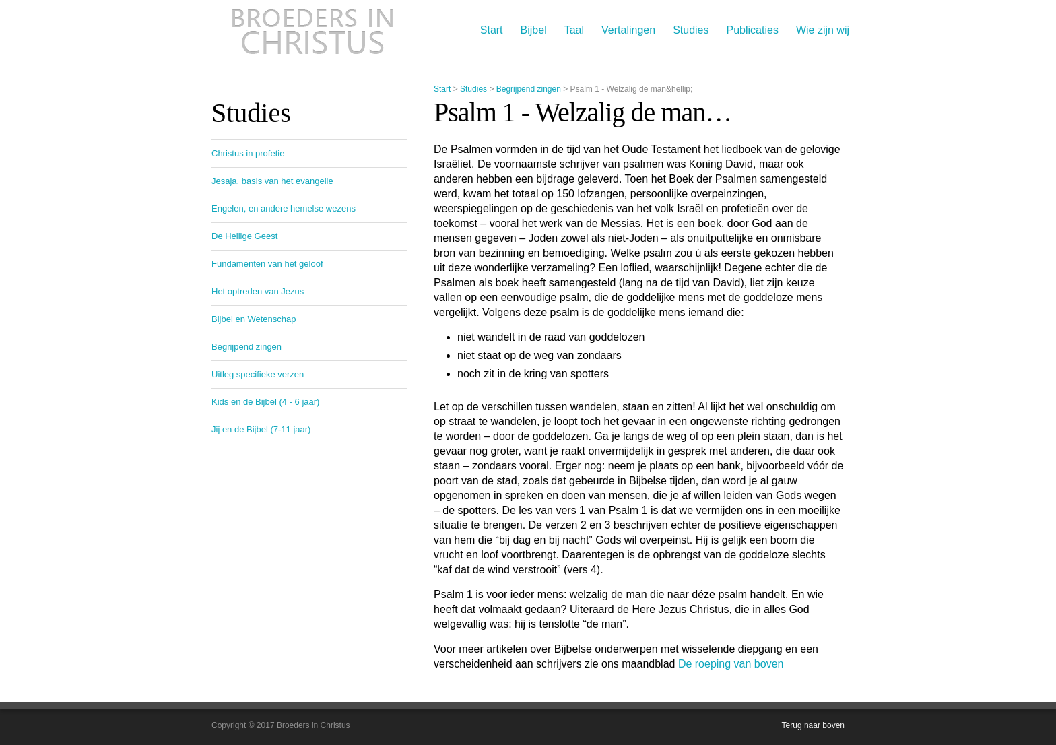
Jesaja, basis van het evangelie (272, 181)
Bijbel (534, 30)
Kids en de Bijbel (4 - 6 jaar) (265, 402)
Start (491, 30)
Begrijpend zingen (528, 89)
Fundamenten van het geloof (267, 264)
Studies (690, 30)
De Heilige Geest (244, 236)
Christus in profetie (247, 153)
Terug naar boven (813, 725)
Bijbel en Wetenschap (253, 319)
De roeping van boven (731, 664)
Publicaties (753, 30)
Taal (574, 30)
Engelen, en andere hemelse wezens (283, 208)
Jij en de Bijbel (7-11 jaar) (260, 429)
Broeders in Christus (312, 30)
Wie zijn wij (822, 30)
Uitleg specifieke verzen (257, 374)
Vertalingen (628, 30)
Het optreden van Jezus (257, 291)
